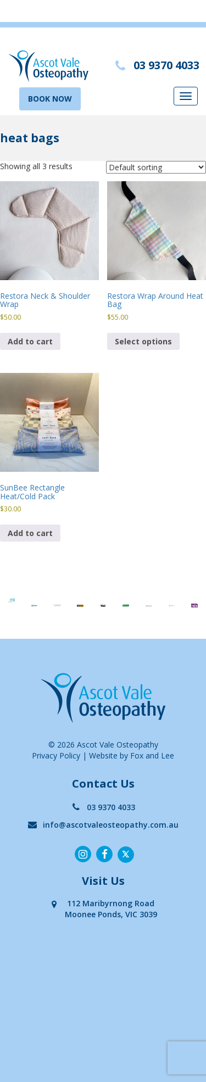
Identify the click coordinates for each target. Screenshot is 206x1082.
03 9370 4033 (103, 807)
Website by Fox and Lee (131, 755)
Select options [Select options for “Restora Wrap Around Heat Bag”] (143, 341)
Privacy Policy (56, 755)
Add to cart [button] (30, 341)
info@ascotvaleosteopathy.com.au (103, 824)
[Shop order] (156, 167)
